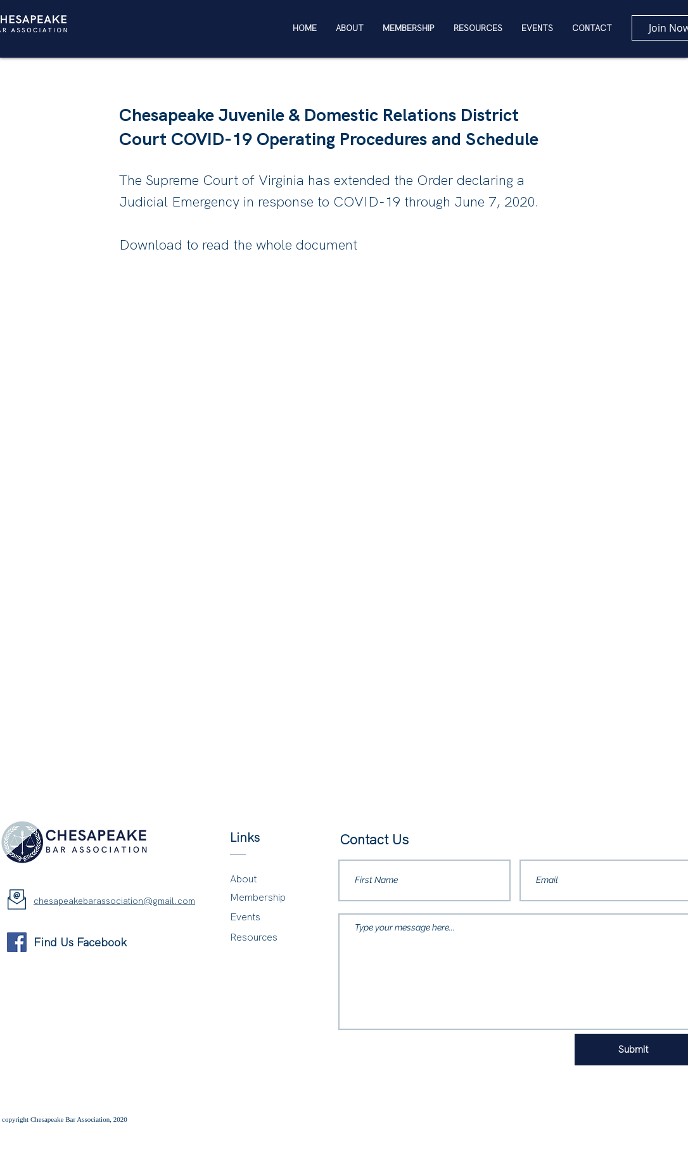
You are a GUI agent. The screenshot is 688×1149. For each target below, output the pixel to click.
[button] (478, 28)
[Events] (264, 917)
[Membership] (264, 898)
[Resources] (266, 938)
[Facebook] (17, 942)
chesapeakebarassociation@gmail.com (114, 900)
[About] (264, 879)
